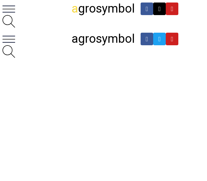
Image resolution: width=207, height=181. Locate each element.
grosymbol (103, 8)
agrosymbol (103, 38)
